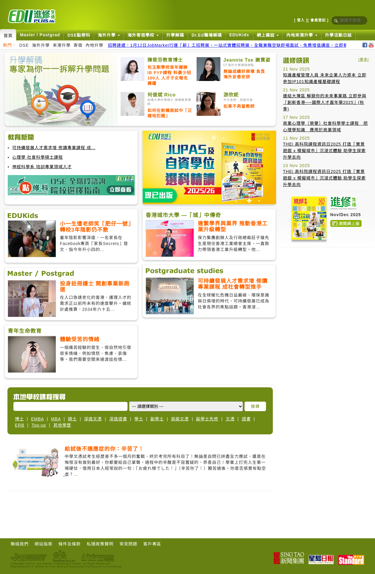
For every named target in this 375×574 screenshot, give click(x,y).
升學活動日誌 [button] (338, 35)
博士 (19, 419)
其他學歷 (62, 425)
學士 (138, 419)
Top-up (39, 425)
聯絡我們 (20, 544)
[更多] (363, 59)
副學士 (157, 419)
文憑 (230, 419)
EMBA (37, 419)
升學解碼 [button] (175, 35)
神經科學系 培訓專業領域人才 (42, 166)
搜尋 (255, 406)
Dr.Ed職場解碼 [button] (207, 35)
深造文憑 (93, 419)
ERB (19, 425)
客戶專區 (152, 544)
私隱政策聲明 (100, 544)
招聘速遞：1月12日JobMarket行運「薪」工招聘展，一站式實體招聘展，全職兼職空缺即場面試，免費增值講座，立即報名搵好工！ (239, 45)
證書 (246, 419)
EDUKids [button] (239, 34)
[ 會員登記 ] (318, 20)
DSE (24, 45)
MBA (56, 419)
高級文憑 (180, 419)
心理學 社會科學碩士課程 (37, 157)
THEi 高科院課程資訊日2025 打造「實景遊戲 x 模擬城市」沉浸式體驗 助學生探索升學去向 (324, 151)
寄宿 (78, 45)
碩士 (72, 419)
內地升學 (94, 45)
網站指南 (43, 544)
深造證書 (118, 419)
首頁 (8, 35)
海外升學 (41, 45)
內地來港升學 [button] (302, 35)
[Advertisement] (140, 516)
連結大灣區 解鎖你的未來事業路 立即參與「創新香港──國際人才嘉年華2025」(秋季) (324, 102)
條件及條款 (69, 544)
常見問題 (128, 544)
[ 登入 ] (301, 20)
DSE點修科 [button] (78, 35)
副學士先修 (207, 419)
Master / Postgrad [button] (40, 34)
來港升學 (62, 45)
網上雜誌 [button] (268, 35)
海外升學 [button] (109, 35)
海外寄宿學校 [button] (143, 35)
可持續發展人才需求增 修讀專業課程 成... (53, 147)
